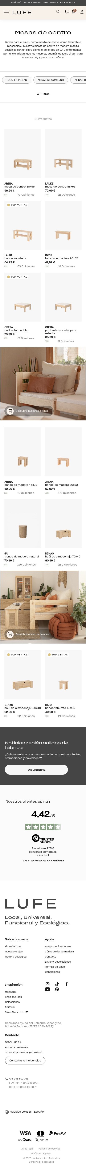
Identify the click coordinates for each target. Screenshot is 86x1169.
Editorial (10, 1007)
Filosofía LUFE (13, 946)
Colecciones (12, 1002)
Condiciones (52, 972)
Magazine (10, 992)
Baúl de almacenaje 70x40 (63, 555)
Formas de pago (55, 967)
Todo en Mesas (17, 80)
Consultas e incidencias (25, 1060)
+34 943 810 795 (16, 1079)
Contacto (50, 957)
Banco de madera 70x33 (63, 483)
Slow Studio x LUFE (16, 1012)
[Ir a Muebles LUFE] (22, 12)
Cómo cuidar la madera (59, 952)
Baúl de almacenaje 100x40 (22, 706)
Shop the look (13, 997)
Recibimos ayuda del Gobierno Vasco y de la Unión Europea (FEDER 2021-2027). (33, 1025)
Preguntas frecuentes (58, 946)
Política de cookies (49, 1149)
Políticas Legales (41, 1154)
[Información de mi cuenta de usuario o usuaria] (82, 12)
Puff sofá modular (22, 329)
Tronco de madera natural (22, 555)
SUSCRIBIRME (36, 770)
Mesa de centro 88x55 (22, 185)
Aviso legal (27, 1149)
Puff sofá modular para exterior (63, 330)
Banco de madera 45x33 (22, 483)
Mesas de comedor (51, 80)
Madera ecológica (15, 957)
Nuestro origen (14, 952)
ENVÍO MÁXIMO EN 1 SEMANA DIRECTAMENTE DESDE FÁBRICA (43, 3)
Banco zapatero (22, 257)
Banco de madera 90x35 (63, 257)
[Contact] (67, 11)
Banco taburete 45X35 (63, 706)
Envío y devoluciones (58, 962)
